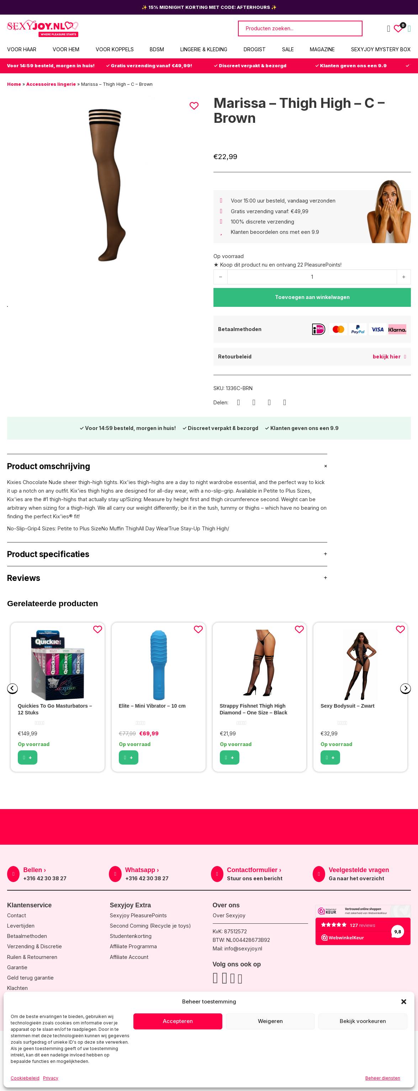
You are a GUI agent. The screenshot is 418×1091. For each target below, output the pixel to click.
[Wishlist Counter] (398, 28)
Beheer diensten (382, 1078)
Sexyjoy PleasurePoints (138, 915)
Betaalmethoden (27, 936)
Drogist (255, 49)
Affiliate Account (129, 957)
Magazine (322, 49)
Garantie (17, 967)
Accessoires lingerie (51, 84)
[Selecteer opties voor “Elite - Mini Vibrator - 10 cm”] (128, 757)
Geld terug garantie (30, 978)
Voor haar (21, 49)
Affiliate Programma (133, 946)
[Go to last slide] (12, 688)
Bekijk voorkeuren (363, 1021)
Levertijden (21, 926)
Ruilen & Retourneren (32, 957)
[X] (269, 402)
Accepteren (178, 1021)
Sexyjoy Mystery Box (381, 49)
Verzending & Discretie (34, 946)
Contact (16, 915)
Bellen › (34, 870)
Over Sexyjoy (229, 915)
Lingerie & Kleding (203, 49)
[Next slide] (405, 688)
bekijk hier (389, 356)
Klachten (17, 988)
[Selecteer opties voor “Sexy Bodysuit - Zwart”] (330, 757)
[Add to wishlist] (98, 629)
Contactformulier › (254, 870)
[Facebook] (238, 402)
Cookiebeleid (25, 1078)
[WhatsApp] (254, 402)
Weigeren (270, 1021)
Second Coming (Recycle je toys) (150, 926)
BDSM (157, 49)
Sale (288, 49)
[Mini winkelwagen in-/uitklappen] (409, 28)
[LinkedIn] (284, 402)
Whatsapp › (142, 870)
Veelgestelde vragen (359, 870)
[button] (403, 1001)
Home (14, 84)
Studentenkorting (131, 936)
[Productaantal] (312, 276)
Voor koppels (115, 49)
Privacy (50, 1078)
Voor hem (66, 49)
